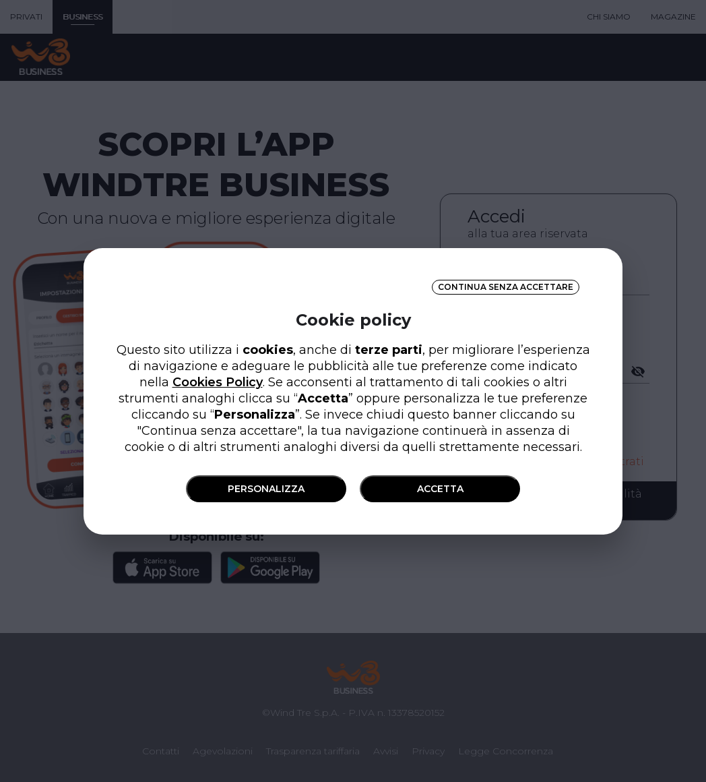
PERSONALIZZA (266, 489)
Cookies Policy (217, 382)
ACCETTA (440, 489)
